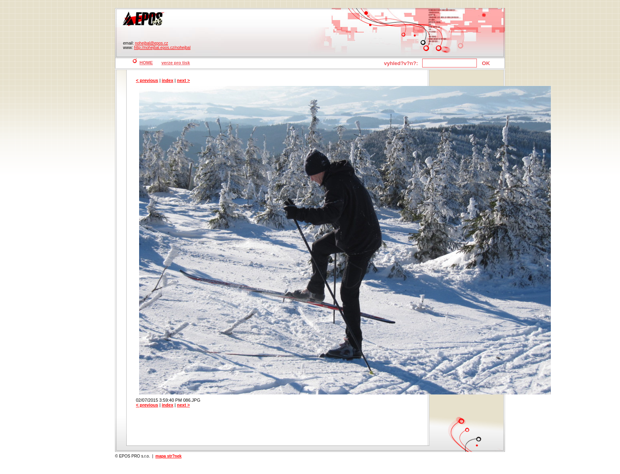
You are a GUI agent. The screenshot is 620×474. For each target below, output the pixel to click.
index (167, 80)
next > (183, 80)
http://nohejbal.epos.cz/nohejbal (162, 47)
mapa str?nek (169, 456)
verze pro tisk (175, 62)
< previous (147, 80)
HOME (146, 62)
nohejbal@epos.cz (151, 43)
